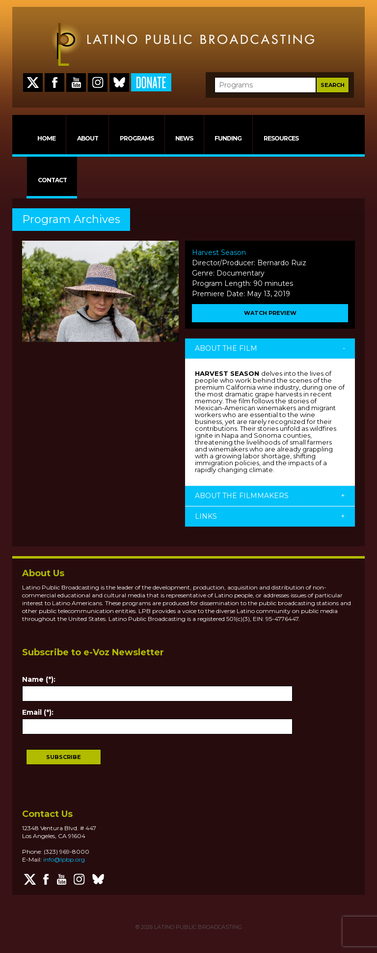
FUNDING (228, 138)
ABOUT (87, 138)
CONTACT (52, 180)
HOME (46, 138)
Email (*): (38, 712)
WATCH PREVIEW (270, 312)
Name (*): (38, 679)
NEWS (184, 138)
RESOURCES (281, 138)
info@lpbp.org (64, 859)
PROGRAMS (137, 138)
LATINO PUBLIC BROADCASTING (197, 927)
